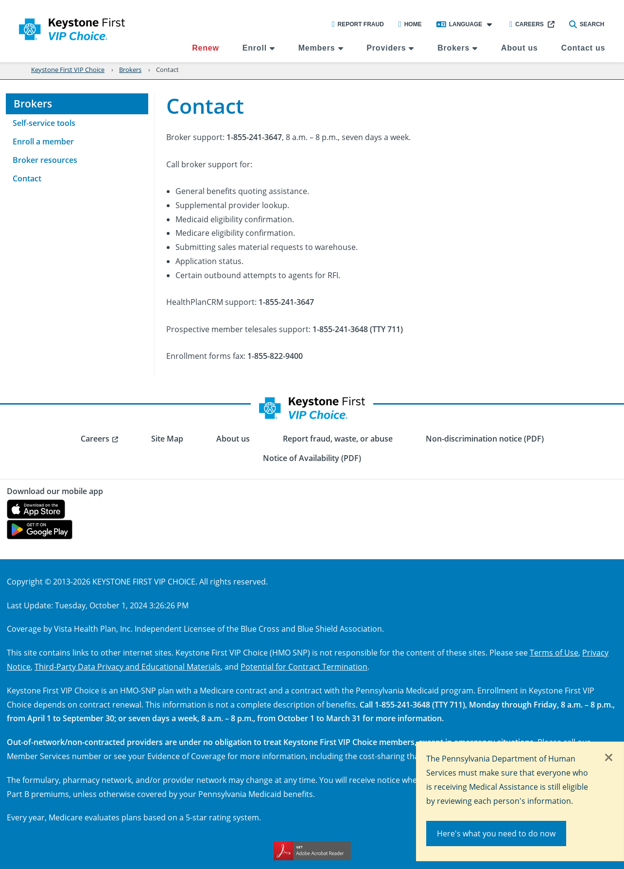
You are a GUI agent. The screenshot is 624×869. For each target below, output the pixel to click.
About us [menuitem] (519, 48)
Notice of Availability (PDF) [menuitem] (312, 458)
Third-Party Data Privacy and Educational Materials (128, 666)
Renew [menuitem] (205, 48)
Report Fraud (358, 24)
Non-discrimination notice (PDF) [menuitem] (485, 438)
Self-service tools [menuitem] (44, 123)
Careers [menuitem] (95, 438)
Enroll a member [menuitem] (43, 141)
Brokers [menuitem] (453, 48)
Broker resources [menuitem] (45, 160)
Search (587, 24)
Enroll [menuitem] (255, 48)
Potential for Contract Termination (304, 666)
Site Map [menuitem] (167, 438)
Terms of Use (554, 652)
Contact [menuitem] (27, 178)
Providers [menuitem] (386, 48)
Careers (526, 24)
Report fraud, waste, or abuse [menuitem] (338, 438)
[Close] (609, 758)
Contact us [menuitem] (583, 48)
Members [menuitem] (316, 48)
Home (410, 24)
